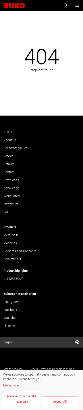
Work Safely (12, 196)
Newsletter (11, 204)
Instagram (11, 302)
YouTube (9, 318)
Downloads (11, 180)
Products (10, 227)
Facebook (10, 310)
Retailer (9, 164)
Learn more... (12, 385)
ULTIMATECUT (13, 278)
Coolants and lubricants (20, 251)
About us (10, 140)
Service (8, 156)
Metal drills (11, 235)
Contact (9, 172)
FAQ (6, 212)
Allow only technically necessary (21, 398)
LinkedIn (9, 326)
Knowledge (11, 188)
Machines (10, 243)
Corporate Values (15, 148)
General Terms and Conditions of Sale (52, 369)
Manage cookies (13, 369)
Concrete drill (12, 259)
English (41, 342)
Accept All (60, 401)
